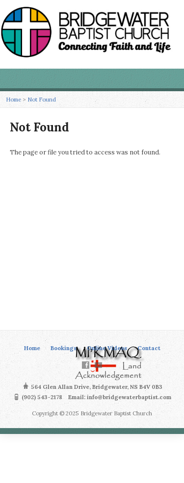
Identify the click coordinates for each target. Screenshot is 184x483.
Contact (148, 348)
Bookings (64, 348)
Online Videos (107, 348)
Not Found (41, 99)
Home (13, 99)
